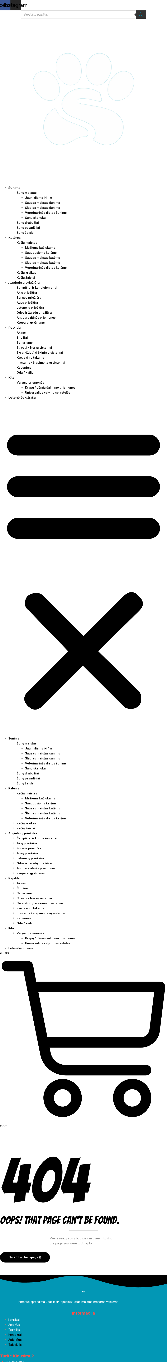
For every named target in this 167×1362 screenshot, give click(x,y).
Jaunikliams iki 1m (39, 198)
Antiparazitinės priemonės (36, 317)
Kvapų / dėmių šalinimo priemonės (50, 387)
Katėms (14, 238)
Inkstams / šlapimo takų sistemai (41, 362)
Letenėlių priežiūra (30, 307)
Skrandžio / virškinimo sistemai (40, 352)
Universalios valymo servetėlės (47, 392)
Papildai (14, 327)
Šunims (14, 188)
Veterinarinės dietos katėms (46, 268)
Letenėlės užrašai (22, 397)
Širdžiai (22, 337)
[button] (83, 568)
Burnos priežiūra (29, 297)
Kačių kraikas (26, 273)
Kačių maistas (27, 243)
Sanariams (25, 342)
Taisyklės (14, 1329)
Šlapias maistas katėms (42, 263)
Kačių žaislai (26, 278)
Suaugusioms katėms (41, 253)
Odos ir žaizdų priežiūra (34, 312)
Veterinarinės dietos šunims (46, 213)
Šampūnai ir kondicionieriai (37, 288)
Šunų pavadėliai (28, 228)
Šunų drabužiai (28, 223)
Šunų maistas (27, 193)
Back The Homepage (24, 1257)
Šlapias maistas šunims (42, 208)
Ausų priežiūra (27, 302)
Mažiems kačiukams (40, 248)
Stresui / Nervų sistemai (34, 347)
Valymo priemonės (30, 382)
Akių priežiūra (27, 293)
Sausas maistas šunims (42, 203)
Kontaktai (13, 1319)
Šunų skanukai (36, 218)
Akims (21, 332)
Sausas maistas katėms (42, 258)
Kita (11, 377)
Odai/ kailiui (25, 372)
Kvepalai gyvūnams (31, 322)
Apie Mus (14, 1324)
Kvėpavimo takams (30, 357)
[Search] (141, 14)
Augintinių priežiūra (24, 283)
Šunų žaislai (25, 233)
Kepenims (24, 367)
